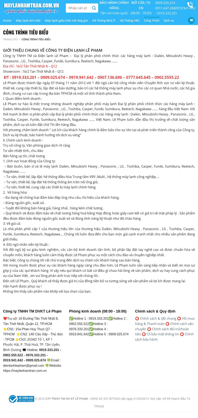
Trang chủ (10, 39)
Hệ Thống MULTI (103, 20)
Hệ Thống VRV (130, 20)
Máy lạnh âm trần (28, 20)
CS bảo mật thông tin (163, 334)
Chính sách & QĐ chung (158, 318)
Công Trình (151, 20)
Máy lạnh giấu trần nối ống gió (66, 20)
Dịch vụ (169, 20)
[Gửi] (94, 8)
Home (7, 20)
